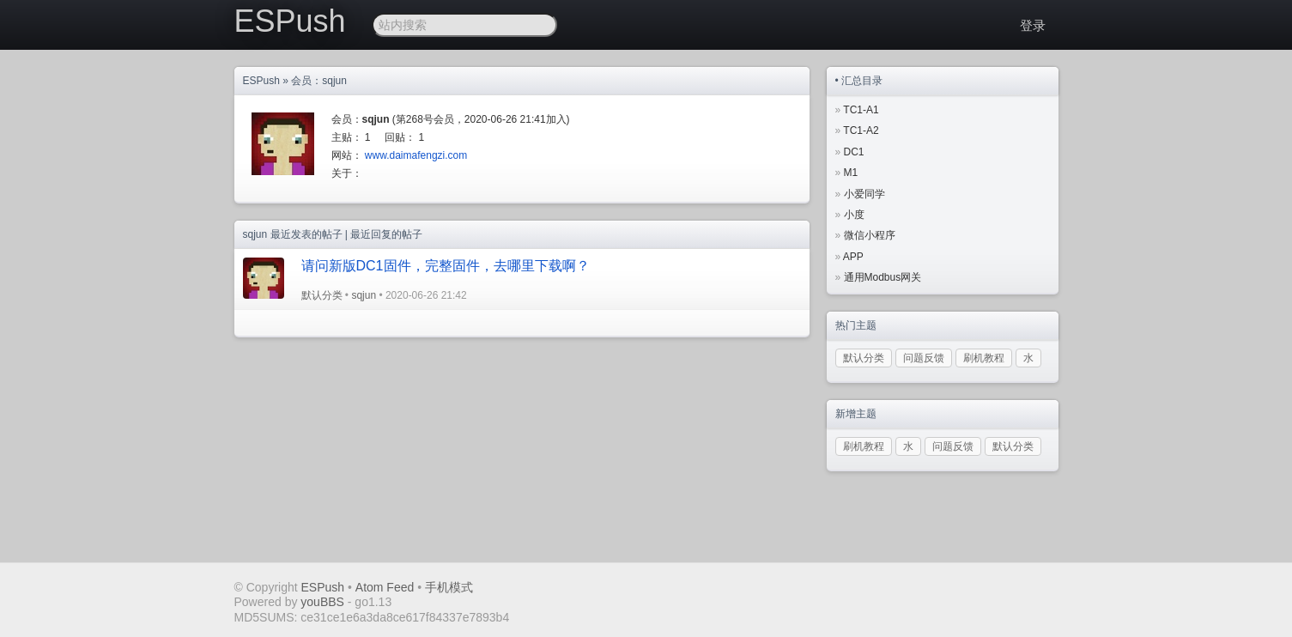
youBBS (323, 602)
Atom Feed (384, 587)
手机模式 (449, 587)
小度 (854, 215)
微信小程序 (869, 235)
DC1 (854, 152)
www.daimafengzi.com (416, 155)
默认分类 (322, 295)
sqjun (363, 295)
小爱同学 (864, 194)
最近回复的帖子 (386, 234)
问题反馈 (923, 358)
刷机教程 (983, 358)
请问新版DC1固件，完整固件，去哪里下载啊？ (445, 265)
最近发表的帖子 (306, 234)
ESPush (290, 21)
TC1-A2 (860, 130)
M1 (851, 173)
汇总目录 (862, 81)
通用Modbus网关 (883, 277)
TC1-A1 (860, 110)
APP (853, 257)
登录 (1033, 25)
